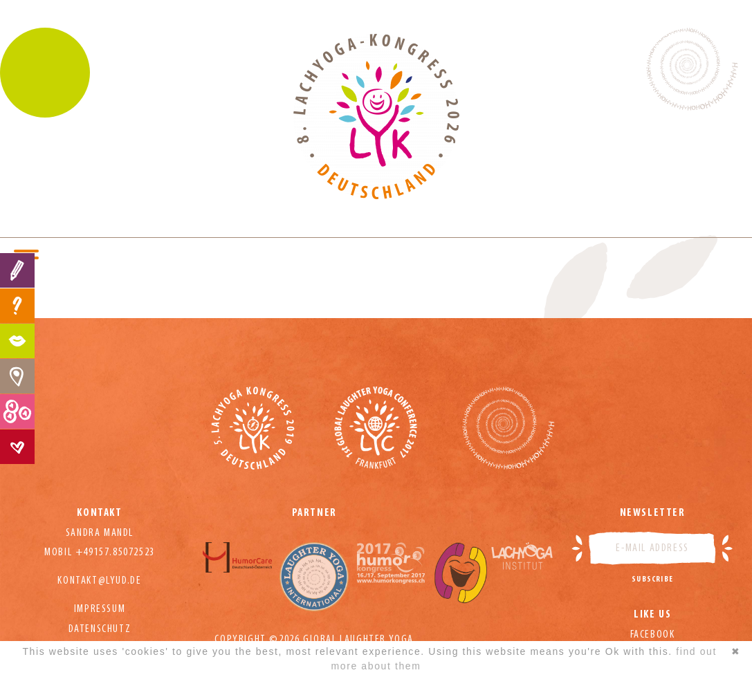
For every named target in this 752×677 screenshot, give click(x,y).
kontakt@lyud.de (99, 580)
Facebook (652, 634)
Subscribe (652, 579)
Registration (17, 270)
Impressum (99, 609)
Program (17, 341)
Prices (17, 411)
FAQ (17, 305)
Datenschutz (99, 629)
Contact (17, 446)
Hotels (17, 376)
